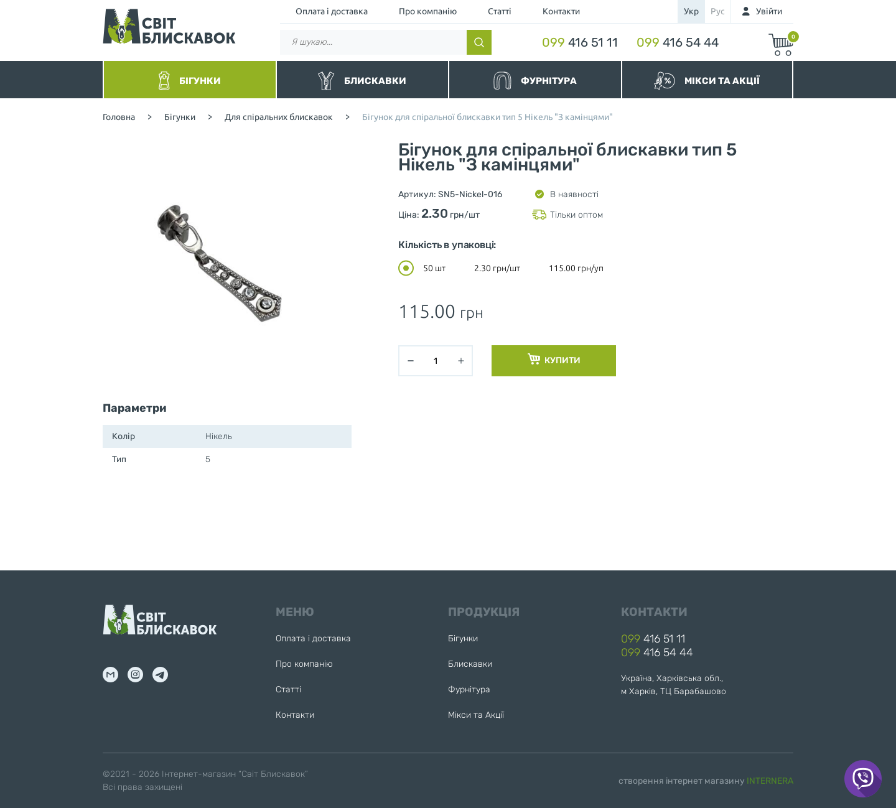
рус (718, 11)
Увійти (769, 11)
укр (691, 11)
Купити (554, 359)
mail (110, 674)
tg (160, 674)
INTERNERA (770, 781)
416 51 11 (580, 42)
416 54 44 (678, 42)
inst (135, 674)
